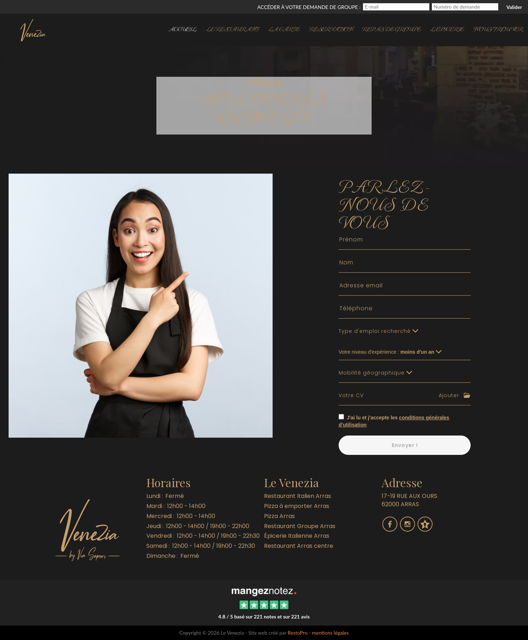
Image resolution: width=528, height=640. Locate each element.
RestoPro (298, 633)
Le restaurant (232, 28)
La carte (284, 28)
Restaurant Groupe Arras (299, 526)
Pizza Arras (279, 516)
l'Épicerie (447, 28)
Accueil (183, 28)
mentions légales (330, 633)
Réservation (331, 28)
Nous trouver (498, 28)
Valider (514, 7)
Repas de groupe (391, 28)
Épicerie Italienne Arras (296, 536)
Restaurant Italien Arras (297, 496)
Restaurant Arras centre (298, 546)
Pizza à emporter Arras (296, 506)
